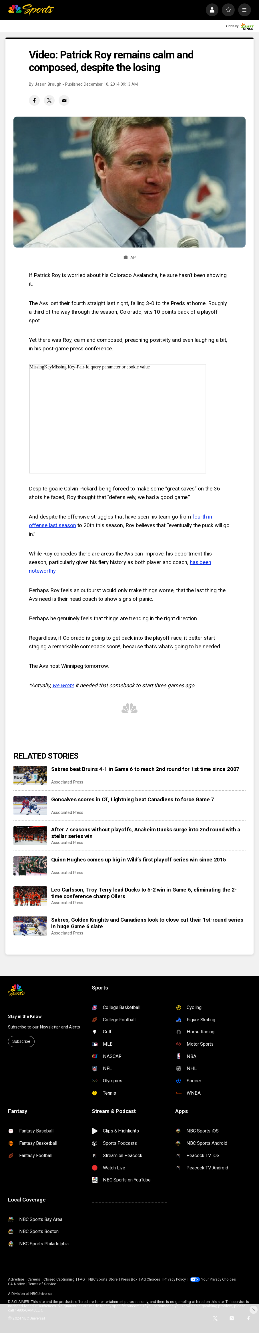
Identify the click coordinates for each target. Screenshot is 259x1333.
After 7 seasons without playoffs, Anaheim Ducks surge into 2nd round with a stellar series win (145, 832)
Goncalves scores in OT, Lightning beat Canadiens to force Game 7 (132, 799)
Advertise (16, 1279)
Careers (33, 1279)
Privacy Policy (175, 1279)
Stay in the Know (25, 1016)
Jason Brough (48, 84)
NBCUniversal (41, 1293)
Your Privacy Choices (218, 1279)
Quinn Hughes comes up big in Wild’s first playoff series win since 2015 (138, 859)
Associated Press (67, 782)
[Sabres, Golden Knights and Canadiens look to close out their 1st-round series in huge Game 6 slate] (30, 925)
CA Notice (16, 1284)
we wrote (63, 685)
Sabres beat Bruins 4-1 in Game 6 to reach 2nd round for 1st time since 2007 (145, 769)
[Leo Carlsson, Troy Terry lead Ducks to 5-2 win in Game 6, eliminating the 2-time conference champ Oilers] (30, 895)
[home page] (31, 9)
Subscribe (21, 1041)
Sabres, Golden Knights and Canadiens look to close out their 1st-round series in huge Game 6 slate (147, 923)
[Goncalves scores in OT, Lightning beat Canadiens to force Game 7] (30, 805)
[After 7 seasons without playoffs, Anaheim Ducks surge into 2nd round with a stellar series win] (30, 835)
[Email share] (64, 100)
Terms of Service (42, 1284)
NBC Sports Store (102, 1279)
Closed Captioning (58, 1279)
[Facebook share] (34, 100)
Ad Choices (150, 1279)
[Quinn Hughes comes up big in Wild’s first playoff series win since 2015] (30, 865)
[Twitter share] (49, 100)
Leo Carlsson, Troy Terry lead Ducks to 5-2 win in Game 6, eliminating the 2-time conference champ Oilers (144, 893)
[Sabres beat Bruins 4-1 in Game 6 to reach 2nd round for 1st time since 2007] (30, 775)
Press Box (129, 1279)
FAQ (81, 1279)
